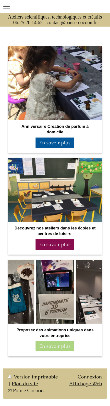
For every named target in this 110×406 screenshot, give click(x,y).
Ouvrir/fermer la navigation (55, 6)
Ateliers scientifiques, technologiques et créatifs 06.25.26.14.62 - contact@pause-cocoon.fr (55, 19)
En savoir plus (55, 142)
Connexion (90, 377)
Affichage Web (85, 383)
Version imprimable (33, 377)
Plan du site (25, 383)
